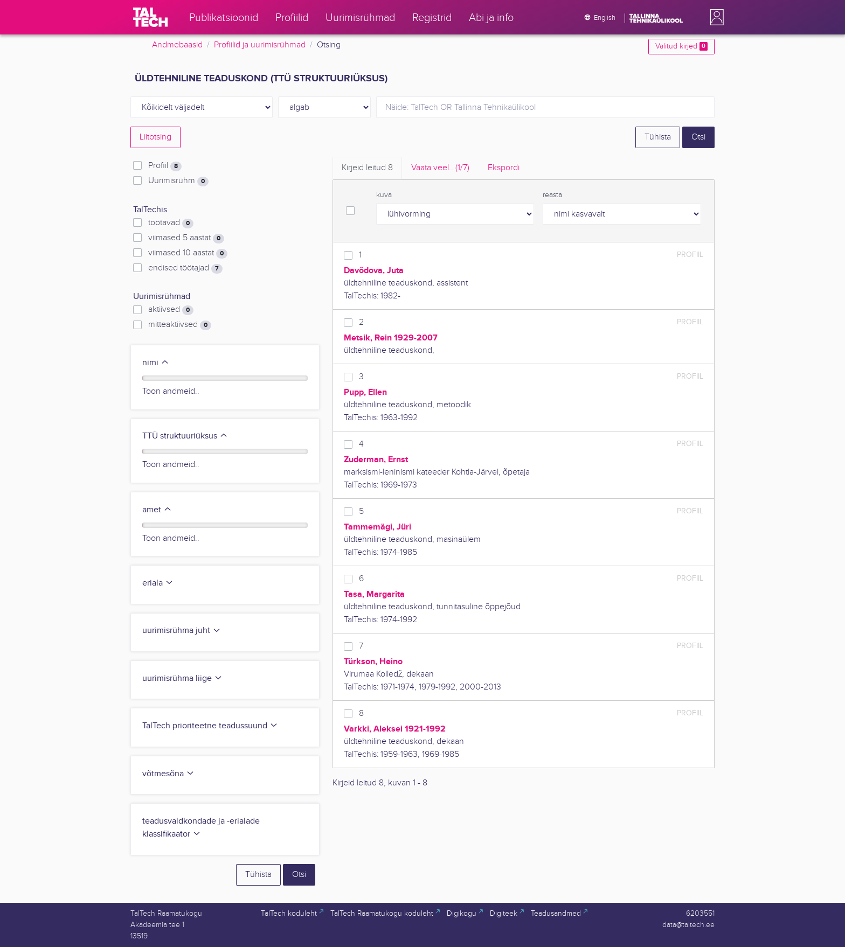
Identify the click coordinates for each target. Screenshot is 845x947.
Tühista (658, 137)
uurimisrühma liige (182, 678)
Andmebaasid (177, 45)
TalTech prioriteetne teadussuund (210, 726)
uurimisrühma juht (181, 630)
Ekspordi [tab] (504, 168)
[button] (714, 17)
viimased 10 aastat (187, 253)
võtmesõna (168, 774)
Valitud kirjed (681, 46)
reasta (552, 195)
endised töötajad (185, 268)
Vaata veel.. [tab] (440, 168)
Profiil (165, 166)
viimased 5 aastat (186, 238)
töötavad (170, 223)
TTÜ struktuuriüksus (185, 436)
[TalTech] (150, 17)
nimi (155, 363)
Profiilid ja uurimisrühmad (260, 45)
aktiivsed (170, 309)
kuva (384, 195)
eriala (158, 583)
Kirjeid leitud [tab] (367, 168)
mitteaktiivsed (179, 324)
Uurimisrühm (178, 181)
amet (157, 510)
